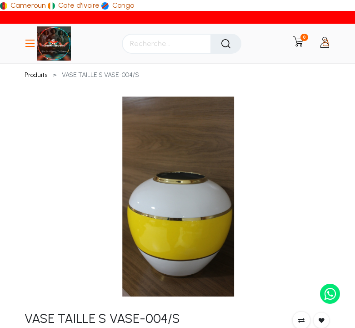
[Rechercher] (225, 44)
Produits (36, 75)
